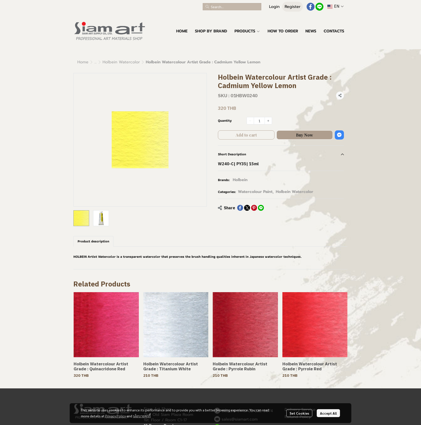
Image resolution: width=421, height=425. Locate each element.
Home (82, 62)
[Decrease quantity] (250, 120)
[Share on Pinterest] (254, 208)
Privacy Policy (115, 416)
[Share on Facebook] (240, 208)
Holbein (240, 180)
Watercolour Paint (256, 192)
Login (274, 7)
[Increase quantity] (268, 120)
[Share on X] (247, 208)
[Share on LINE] (261, 208)
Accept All (328, 413)
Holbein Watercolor (121, 62)
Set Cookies (299, 413)
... (95, 62)
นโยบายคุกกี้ (142, 416)
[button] (232, 6)
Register (292, 7)
